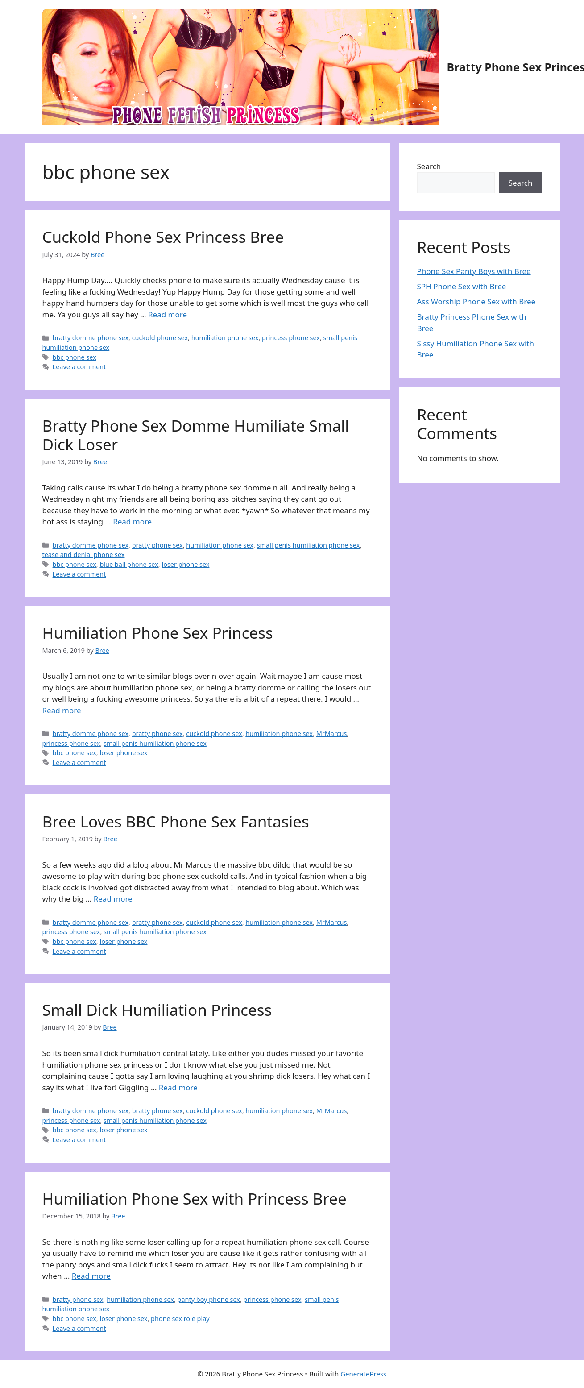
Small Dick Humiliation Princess (157, 1009)
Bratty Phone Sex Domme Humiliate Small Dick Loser (195, 435)
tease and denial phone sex (83, 554)
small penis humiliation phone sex (308, 545)
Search (429, 166)
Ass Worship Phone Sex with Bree (476, 301)
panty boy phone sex (209, 1299)
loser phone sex (185, 564)
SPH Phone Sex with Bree (461, 286)
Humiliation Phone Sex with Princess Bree (194, 1198)
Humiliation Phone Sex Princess (157, 632)
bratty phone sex (157, 545)
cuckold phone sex (160, 337)
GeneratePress (363, 1373)
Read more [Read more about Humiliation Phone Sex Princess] (61, 710)
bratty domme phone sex (90, 337)
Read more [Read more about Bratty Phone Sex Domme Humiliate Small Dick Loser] (132, 521)
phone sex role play (180, 1318)
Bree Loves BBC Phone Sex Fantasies (175, 821)
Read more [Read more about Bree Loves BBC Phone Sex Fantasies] (113, 898)
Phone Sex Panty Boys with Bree (474, 271)
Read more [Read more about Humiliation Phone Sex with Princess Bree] (91, 1276)
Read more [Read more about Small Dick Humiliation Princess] (178, 1087)
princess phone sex (291, 337)
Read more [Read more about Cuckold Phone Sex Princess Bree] (167, 314)
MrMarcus (331, 733)
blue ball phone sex (128, 564)
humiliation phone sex (225, 337)
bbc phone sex (74, 357)
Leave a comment (79, 366)
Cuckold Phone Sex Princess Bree (163, 236)
